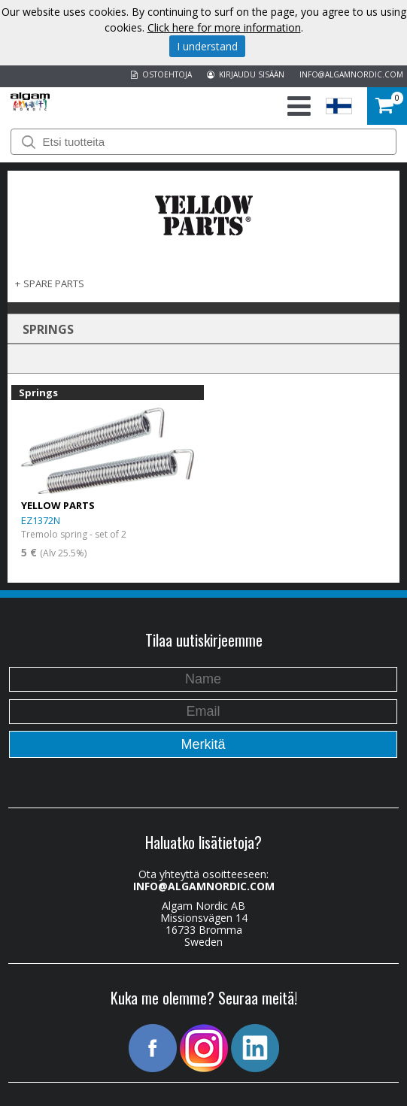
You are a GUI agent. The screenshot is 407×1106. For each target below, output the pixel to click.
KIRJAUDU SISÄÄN (245, 74)
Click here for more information (224, 27)
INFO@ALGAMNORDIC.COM (351, 74)
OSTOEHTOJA (161, 74)
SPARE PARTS (53, 283)
